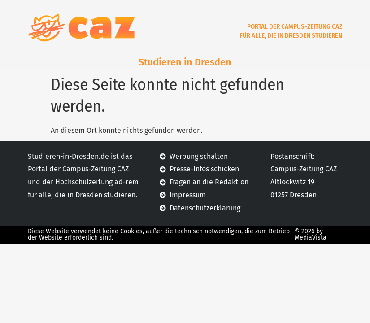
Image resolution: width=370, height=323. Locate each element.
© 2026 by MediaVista (310, 234)
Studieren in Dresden (185, 62)
